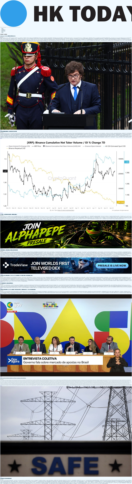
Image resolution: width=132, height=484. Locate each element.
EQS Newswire (3, 31)
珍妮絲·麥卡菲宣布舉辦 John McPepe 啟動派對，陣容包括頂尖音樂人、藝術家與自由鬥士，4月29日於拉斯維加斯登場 (17, 289)
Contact (2, 32)
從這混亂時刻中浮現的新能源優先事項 (5, 478)
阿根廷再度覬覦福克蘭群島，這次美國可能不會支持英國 (8, 131)
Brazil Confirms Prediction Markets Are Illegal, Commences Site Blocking (13, 378)
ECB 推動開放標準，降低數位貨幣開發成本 (6, 283)
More (1, 41)
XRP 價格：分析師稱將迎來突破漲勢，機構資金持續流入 (8, 214)
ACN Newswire (3, 29)
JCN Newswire (3, 30)
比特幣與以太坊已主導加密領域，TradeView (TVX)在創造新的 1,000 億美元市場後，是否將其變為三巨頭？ (16, 275)
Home (2, 28)
